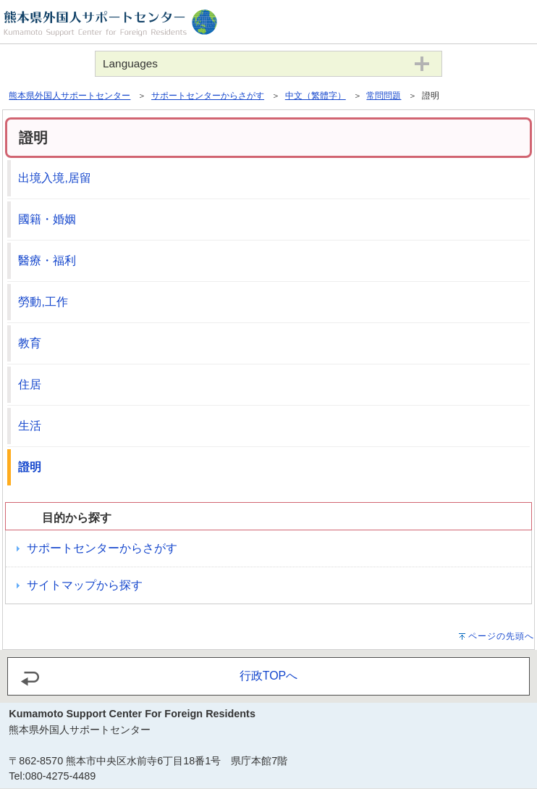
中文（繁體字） (315, 96)
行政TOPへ (269, 675)
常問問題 (383, 96)
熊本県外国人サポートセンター (69, 96)
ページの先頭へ (501, 636)
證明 (29, 467)
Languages (130, 63)
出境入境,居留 (54, 178)
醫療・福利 (47, 260)
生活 (29, 425)
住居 (29, 384)
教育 (29, 343)
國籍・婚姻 (47, 219)
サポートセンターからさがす (207, 96)
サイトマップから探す (85, 585)
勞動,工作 (42, 302)
